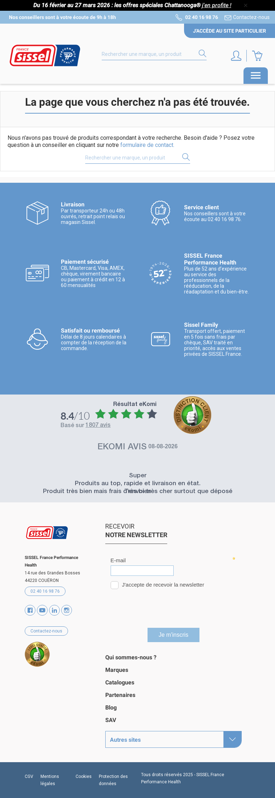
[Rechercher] (154, 54)
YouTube (42, 610)
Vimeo (54, 610)
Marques (116, 669)
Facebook (30, 610)
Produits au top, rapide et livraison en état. (138, 484)
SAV (110, 720)
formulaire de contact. (147, 145)
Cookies (84, 776)
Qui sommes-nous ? (130, 657)
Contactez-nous (251, 17)
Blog (111, 707)
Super (137, 476)
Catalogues (119, 682)
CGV (29, 776)
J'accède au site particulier (229, 31)
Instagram (66, 610)
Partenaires (120, 695)
